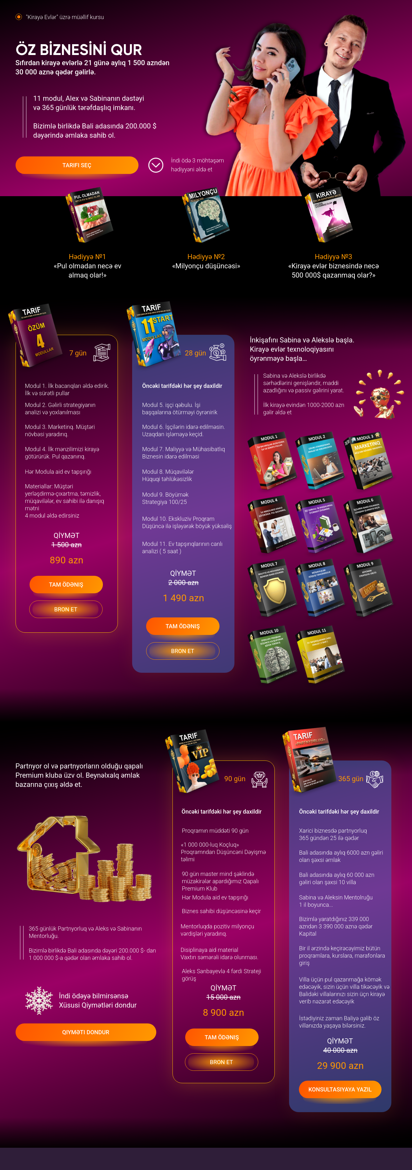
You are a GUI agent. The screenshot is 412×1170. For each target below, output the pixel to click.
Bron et (182, 651)
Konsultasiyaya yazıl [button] (340, 1089)
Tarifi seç (77, 165)
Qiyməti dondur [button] (85, 1032)
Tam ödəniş (182, 626)
